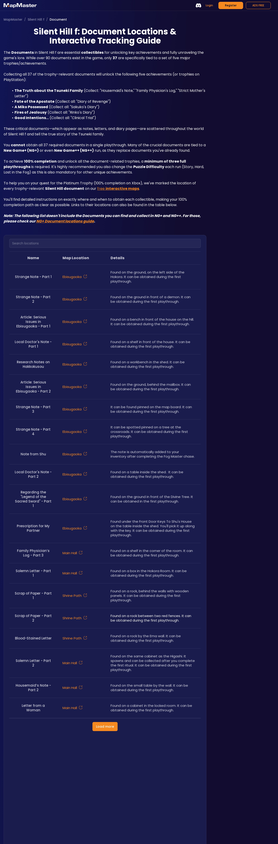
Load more (105, 726)
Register (231, 5)
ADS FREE (258, 5)
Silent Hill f (36, 19)
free (118, 188)
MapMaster (13, 19)
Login (209, 5)
